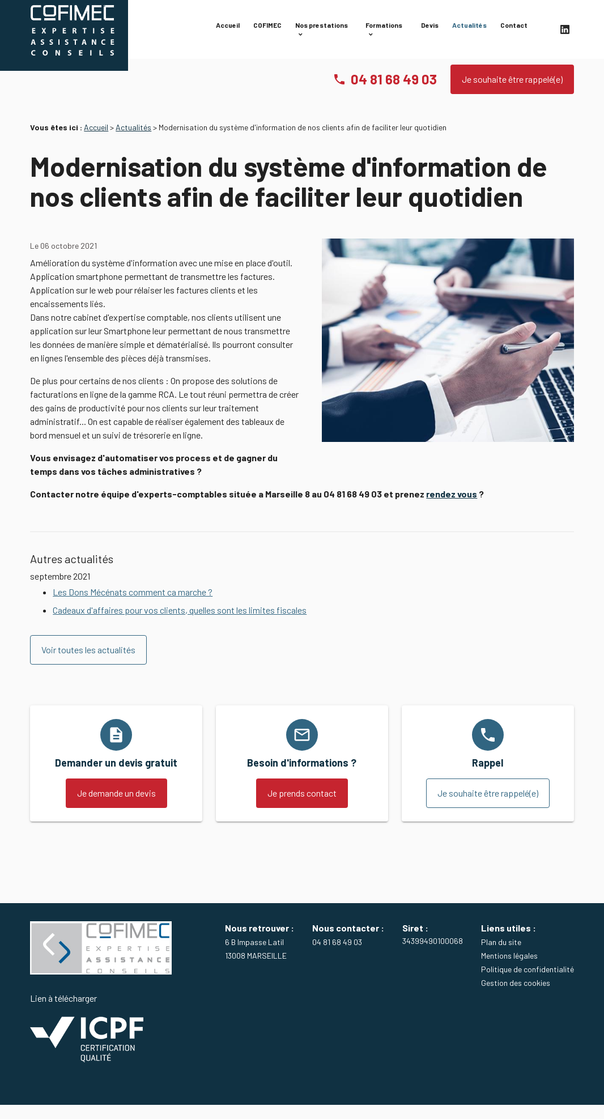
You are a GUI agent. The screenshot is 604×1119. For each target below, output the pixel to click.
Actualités (469, 30)
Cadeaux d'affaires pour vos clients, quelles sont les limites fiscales (180, 623)
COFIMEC (267, 30)
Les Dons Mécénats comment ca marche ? (132, 605)
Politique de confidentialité (527, 983)
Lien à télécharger (86, 1042)
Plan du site (501, 955)
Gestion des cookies (515, 996)
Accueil (228, 30)
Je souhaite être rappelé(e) (512, 92)
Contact (514, 30)
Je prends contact (302, 806)
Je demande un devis (116, 806)
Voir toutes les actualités (88, 663)
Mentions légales (509, 969)
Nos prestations (321, 30)
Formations (383, 30)
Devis (430, 30)
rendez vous (451, 507)
